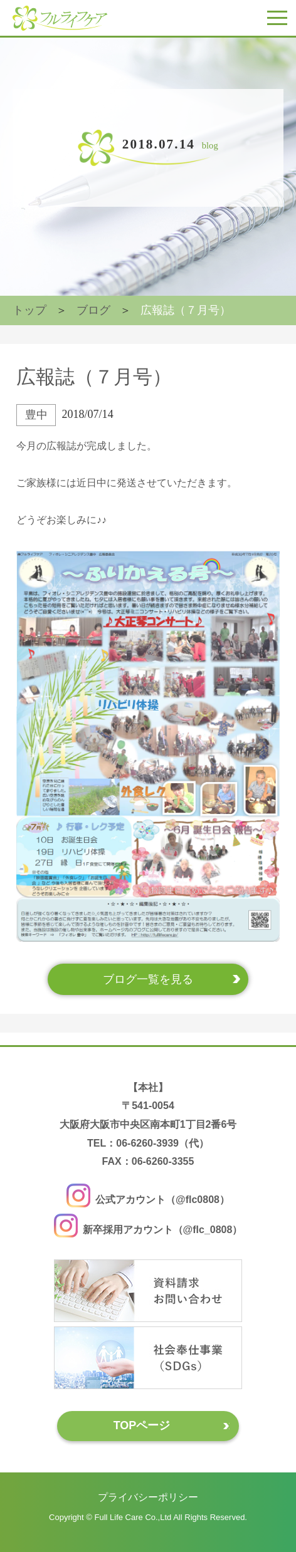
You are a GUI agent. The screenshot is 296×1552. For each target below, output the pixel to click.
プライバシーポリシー (148, 1496)
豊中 (36, 415)
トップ (29, 310)
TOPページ (142, 1425)
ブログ (93, 310)
